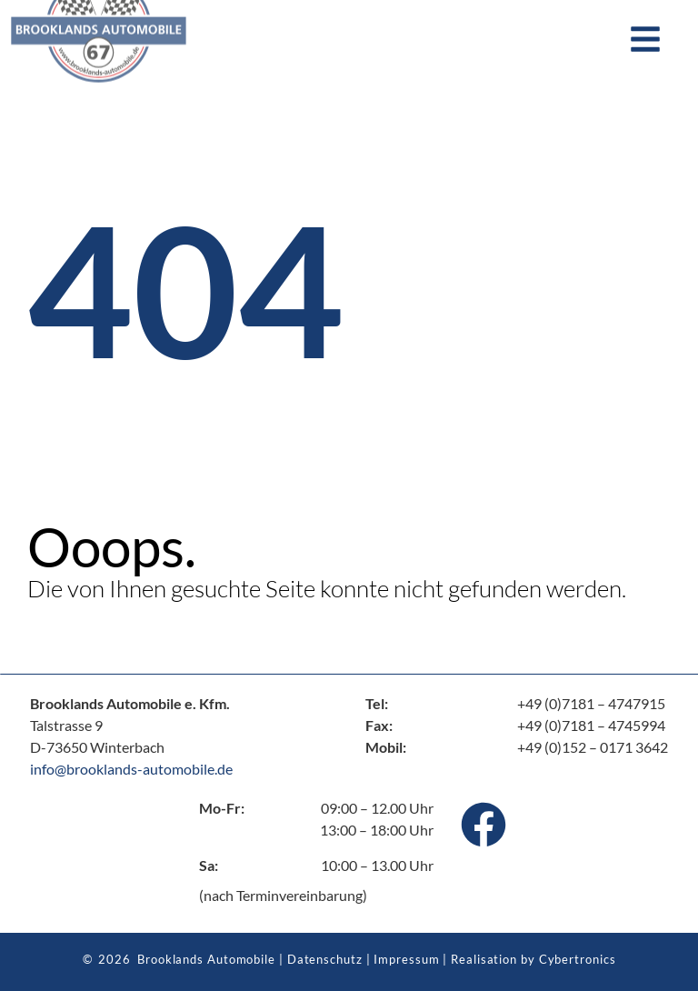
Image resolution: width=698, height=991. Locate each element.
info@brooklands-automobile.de (131, 768)
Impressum (406, 959)
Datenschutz (325, 959)
